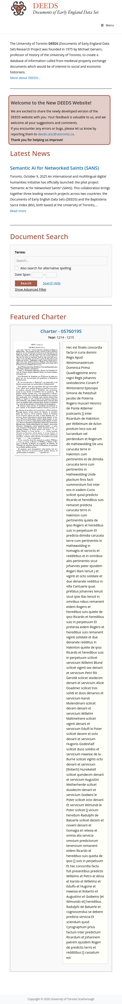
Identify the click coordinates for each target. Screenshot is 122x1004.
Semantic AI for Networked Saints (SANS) (54, 168)
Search (26, 283)
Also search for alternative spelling (45, 268)
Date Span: (23, 274)
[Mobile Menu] (107, 25)
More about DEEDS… (25, 78)
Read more (18, 211)
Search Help (51, 283)
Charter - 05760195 (61, 331)
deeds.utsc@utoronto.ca (56, 134)
